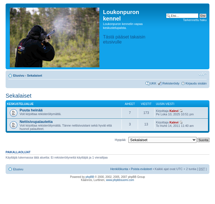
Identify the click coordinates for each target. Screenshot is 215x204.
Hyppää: (120, 139)
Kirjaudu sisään (196, 83)
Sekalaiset (34, 75)
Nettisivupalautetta (36, 122)
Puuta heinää (31, 110)
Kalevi (173, 111)
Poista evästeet (141, 169)
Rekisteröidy (170, 83)
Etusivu (18, 75)
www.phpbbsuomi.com (120, 180)
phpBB (90, 176)
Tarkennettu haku (195, 20)
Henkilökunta (119, 169)
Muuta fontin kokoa (202, 74)
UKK (153, 83)
